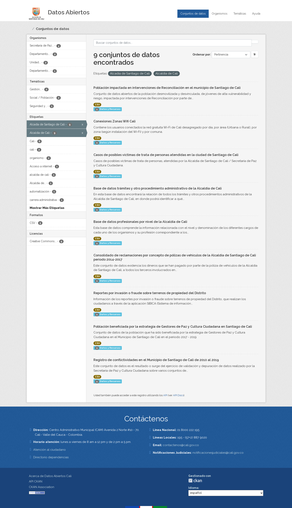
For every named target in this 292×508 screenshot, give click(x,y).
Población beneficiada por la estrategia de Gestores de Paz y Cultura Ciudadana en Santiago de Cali (172, 326)
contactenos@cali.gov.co (181, 445)
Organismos (219, 13)
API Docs (178, 395)
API (165, 395)
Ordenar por (201, 54)
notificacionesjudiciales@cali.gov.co (218, 452)
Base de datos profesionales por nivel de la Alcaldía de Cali (140, 222)
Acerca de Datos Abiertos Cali (50, 476)
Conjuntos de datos (193, 13)
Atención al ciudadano (49, 449)
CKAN (195, 480)
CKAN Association (41, 487)
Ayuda (256, 13)
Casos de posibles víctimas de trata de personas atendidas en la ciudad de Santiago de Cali (165, 155)
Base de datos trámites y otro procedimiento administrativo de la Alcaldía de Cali (157, 188)
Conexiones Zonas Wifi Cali (114, 121)
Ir (255, 54)
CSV (97, 104)
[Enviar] (255, 42)
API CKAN (35, 481)
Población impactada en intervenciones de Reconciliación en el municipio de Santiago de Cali (167, 88)
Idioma (193, 487)
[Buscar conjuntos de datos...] (172, 42)
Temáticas (239, 13)
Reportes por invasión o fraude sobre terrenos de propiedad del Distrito (149, 293)
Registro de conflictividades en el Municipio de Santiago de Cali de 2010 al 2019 (156, 360)
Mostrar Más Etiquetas (47, 208)
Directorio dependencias (51, 457)
